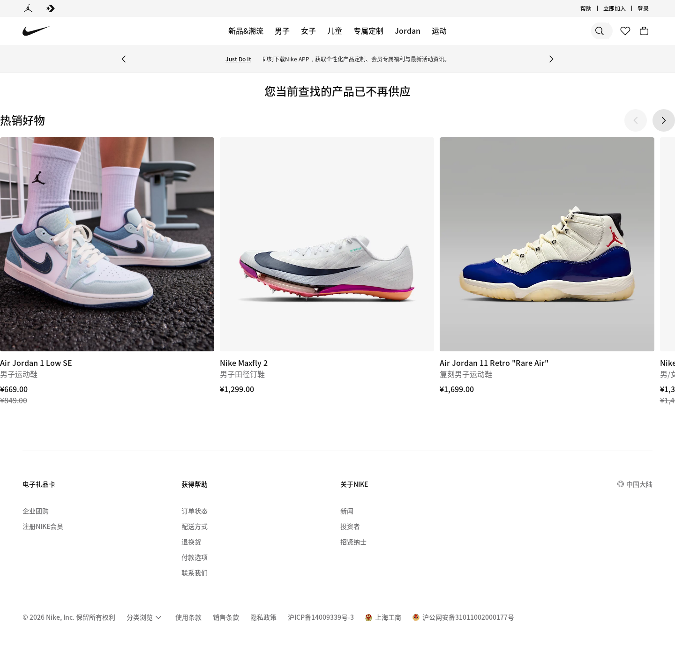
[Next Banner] (551, 59)
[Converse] (50, 8)
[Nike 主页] (36, 31)
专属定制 (368, 30)
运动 (439, 30)
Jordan (407, 30)
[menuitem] (145, 617)
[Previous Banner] (123, 59)
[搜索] (539, 30)
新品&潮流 (245, 30)
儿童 (334, 30)
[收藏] (625, 30)
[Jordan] (28, 8)
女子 (308, 30)
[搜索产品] (577, 30)
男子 (282, 30)
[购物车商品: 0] (644, 30)
